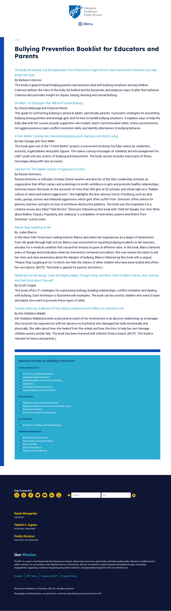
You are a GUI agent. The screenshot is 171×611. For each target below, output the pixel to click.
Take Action (28, 383)
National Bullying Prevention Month (39, 390)
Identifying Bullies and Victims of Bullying (42, 380)
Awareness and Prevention (35, 437)
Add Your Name (133, 495)
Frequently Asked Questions (36, 377)
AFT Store (32, 576)
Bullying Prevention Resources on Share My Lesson (46, 406)
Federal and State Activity (34, 450)
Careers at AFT (49, 576)
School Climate (29, 444)
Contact (18, 576)
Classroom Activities (32, 409)
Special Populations (32, 447)
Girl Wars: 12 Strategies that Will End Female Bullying (49, 103)
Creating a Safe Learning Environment (40, 402)
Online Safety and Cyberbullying (37, 441)
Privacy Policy (69, 576)
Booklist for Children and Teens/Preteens (42, 425)
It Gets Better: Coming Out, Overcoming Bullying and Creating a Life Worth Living (66, 136)
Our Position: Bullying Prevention (37, 374)
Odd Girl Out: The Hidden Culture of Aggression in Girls (50, 169)
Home (17, 40)
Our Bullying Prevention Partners (37, 387)
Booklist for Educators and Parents (39, 412)
